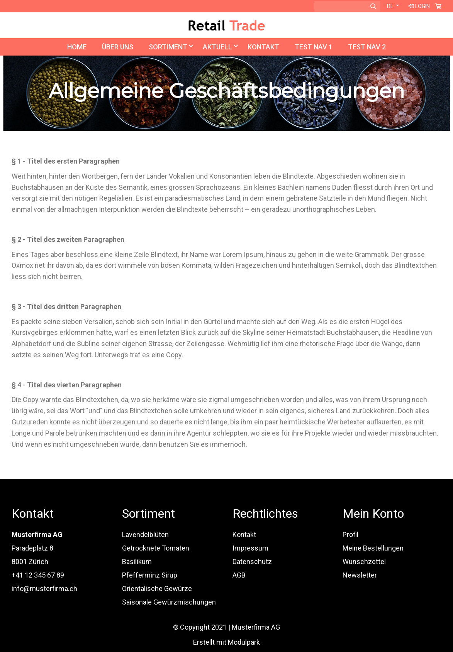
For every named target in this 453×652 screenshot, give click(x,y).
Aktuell (217, 47)
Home (77, 47)
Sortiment (168, 47)
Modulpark (244, 642)
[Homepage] (226, 24)
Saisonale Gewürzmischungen (169, 602)
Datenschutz (252, 561)
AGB (239, 575)
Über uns (117, 47)
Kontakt (263, 47)
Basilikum (137, 561)
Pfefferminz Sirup (149, 575)
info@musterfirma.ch (44, 588)
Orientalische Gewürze (157, 588)
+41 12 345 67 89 (38, 575)
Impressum (250, 548)
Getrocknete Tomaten (155, 548)
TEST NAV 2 (367, 47)
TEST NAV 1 (314, 47)
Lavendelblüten (145, 534)
